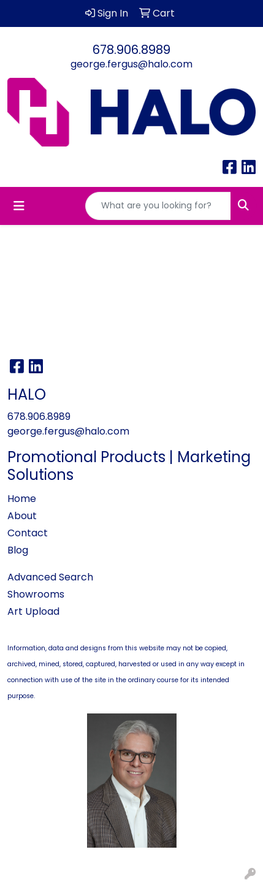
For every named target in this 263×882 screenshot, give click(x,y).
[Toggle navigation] (19, 206)
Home (21, 499)
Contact (27, 533)
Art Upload (33, 611)
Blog (17, 550)
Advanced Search (50, 577)
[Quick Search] (158, 206)
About (22, 516)
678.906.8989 (131, 49)
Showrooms (35, 594)
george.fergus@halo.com (131, 64)
